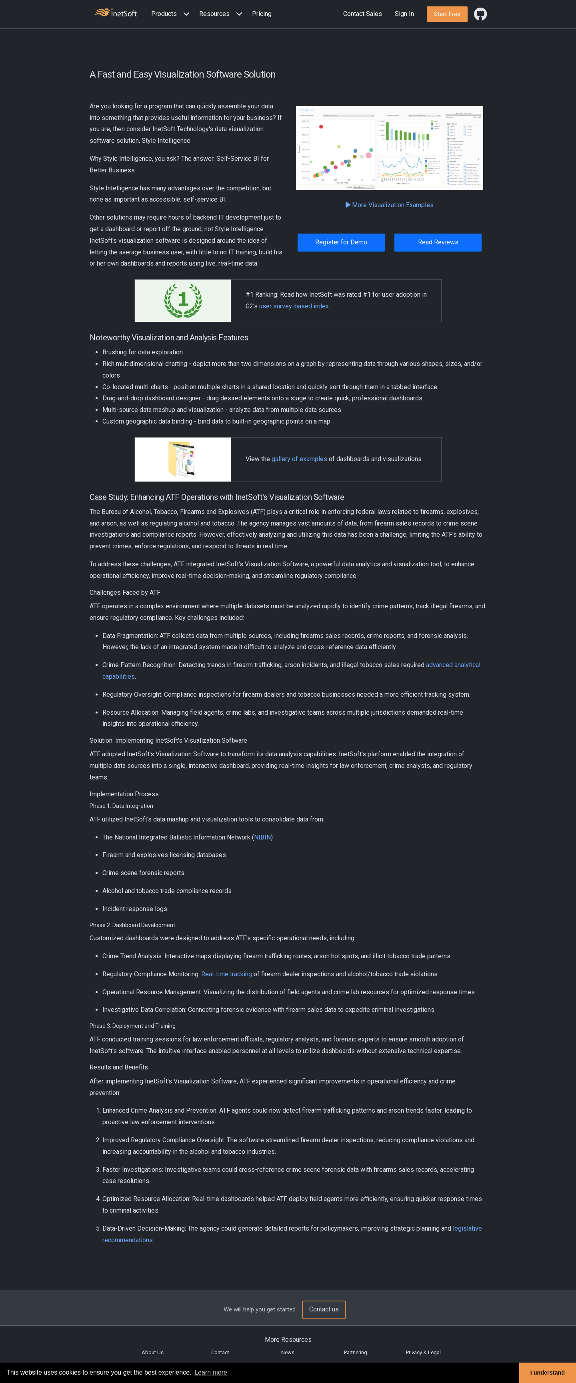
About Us (153, 1352)
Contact (220, 1352)
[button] (172, 14)
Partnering (355, 1352)
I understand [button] (547, 1372)
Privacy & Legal (423, 1352)
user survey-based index (294, 306)
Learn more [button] (210, 1372)
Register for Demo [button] (341, 242)
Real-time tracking (226, 974)
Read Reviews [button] (438, 242)
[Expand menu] (185, 14)
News (287, 1352)
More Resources (288, 1339)
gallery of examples (299, 459)
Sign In (404, 14)
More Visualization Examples (390, 205)
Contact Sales (362, 14)
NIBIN (262, 837)
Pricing (262, 14)
